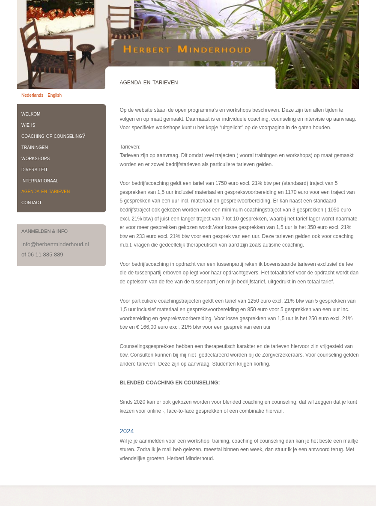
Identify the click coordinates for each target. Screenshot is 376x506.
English (55, 95)
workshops (35, 158)
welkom (30, 113)
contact (31, 202)
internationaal (39, 180)
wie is (28, 124)
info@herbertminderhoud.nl (55, 244)
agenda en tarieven (45, 191)
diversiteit (34, 169)
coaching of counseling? (53, 135)
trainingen (34, 146)
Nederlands (32, 95)
